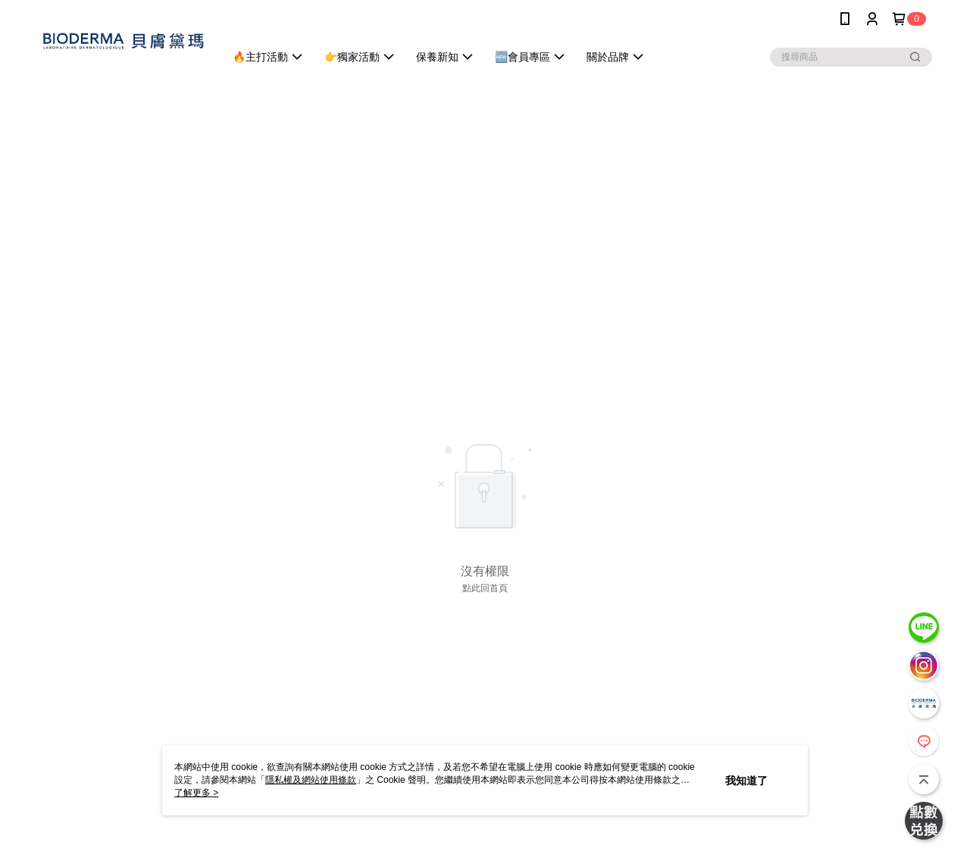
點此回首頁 (485, 588)
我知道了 (746, 781)
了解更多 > (196, 792)
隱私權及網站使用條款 (310, 780)
